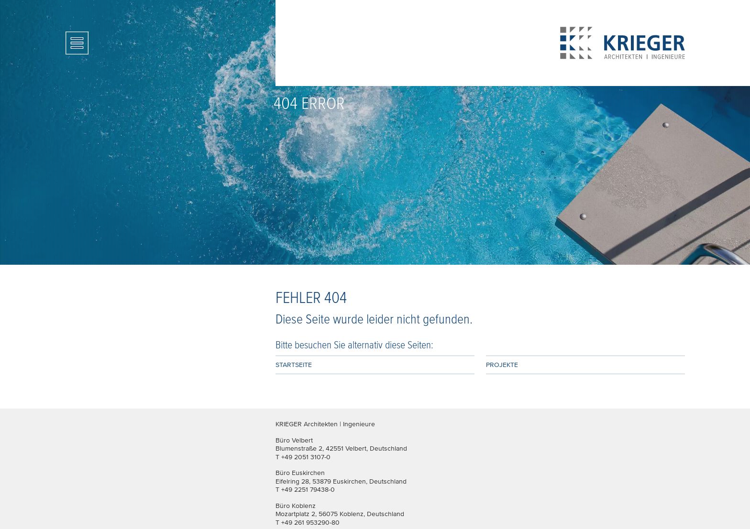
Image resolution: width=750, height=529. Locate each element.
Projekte (502, 364)
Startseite (294, 364)
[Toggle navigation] (77, 43)
